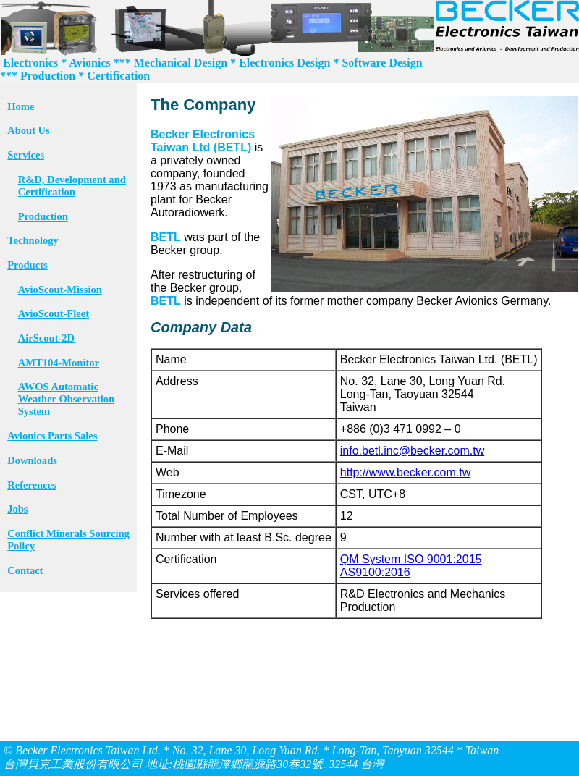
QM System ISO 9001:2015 (411, 559)
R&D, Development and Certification (72, 186)
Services (25, 155)
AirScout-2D (46, 338)
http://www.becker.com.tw (405, 472)
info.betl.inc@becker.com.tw (412, 450)
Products (27, 265)
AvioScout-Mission (60, 289)
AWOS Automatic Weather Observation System (66, 399)
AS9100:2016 (375, 572)
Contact (25, 570)
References (31, 485)
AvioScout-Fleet (53, 313)
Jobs (17, 509)
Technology (33, 240)
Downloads (32, 460)
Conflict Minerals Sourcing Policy (68, 540)
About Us (28, 130)
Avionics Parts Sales (52, 436)
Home (20, 106)
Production (43, 216)
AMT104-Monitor (58, 362)
